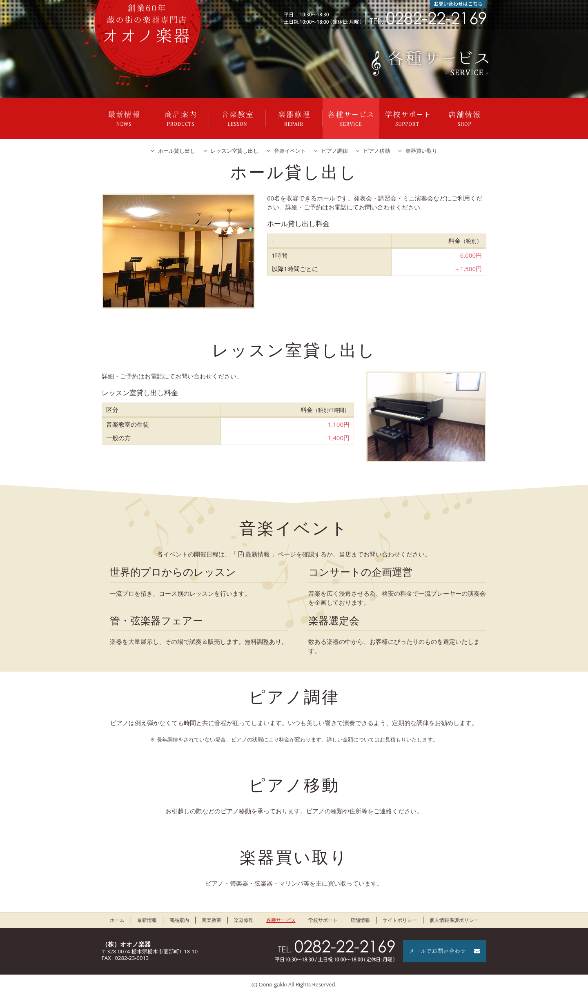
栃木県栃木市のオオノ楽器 (147, 23)
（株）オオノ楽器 (126, 944)
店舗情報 (464, 118)
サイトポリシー (400, 920)
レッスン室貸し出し (234, 150)
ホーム (117, 920)
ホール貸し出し (176, 150)
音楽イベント (290, 150)
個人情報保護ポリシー (454, 920)
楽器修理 (294, 118)
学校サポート (407, 118)
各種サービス (351, 118)
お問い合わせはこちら (458, 4)
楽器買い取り (421, 150)
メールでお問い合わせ (444, 951)
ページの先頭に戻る (559, 966)
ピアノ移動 (376, 150)
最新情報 (124, 118)
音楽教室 (237, 118)
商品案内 (180, 118)
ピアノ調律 (334, 150)
